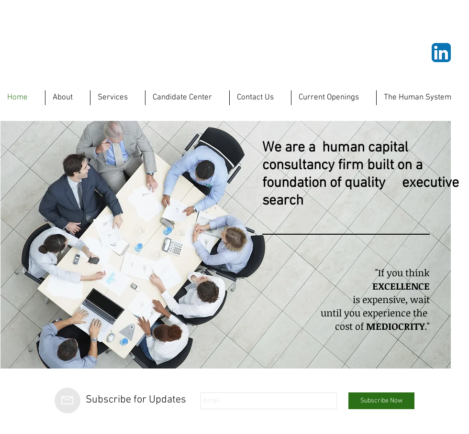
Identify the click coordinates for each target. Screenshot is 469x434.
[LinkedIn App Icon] (441, 52)
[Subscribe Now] (381, 400)
